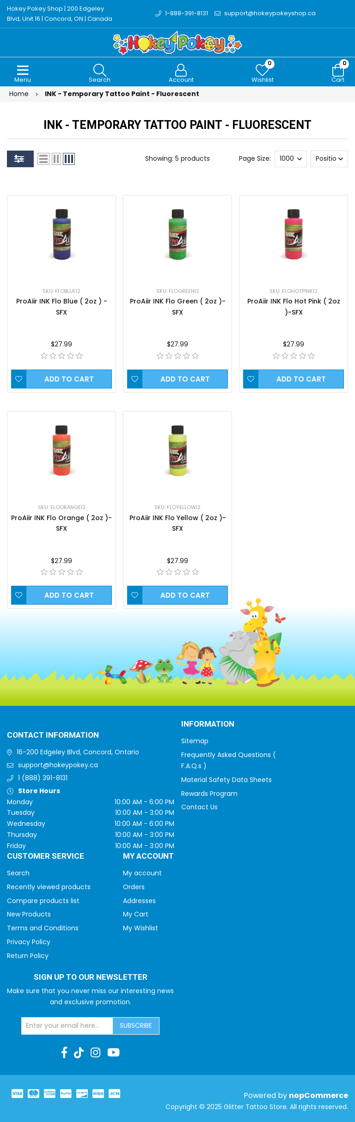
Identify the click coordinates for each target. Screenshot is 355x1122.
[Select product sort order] (329, 159)
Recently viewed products (49, 887)
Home (19, 93)
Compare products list (43, 900)
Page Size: (255, 158)
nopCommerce (318, 1095)
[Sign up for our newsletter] (67, 1026)
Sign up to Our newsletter (90, 977)
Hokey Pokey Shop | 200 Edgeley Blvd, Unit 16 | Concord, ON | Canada (59, 13)
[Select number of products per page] (291, 159)
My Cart (135, 914)
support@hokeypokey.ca (58, 765)
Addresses (139, 900)
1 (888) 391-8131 (42, 777)
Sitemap (194, 741)
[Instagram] (95, 1052)
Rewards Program (209, 793)
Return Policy (28, 955)
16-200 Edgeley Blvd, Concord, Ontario (78, 752)
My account (142, 873)
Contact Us (199, 807)
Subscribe (136, 1025)
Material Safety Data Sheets (226, 779)
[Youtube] (113, 1052)
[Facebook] (64, 1052)
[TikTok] (79, 1052)
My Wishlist (140, 928)
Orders (134, 887)
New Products (29, 914)
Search (18, 873)
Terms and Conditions (43, 928)
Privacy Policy (28, 941)
